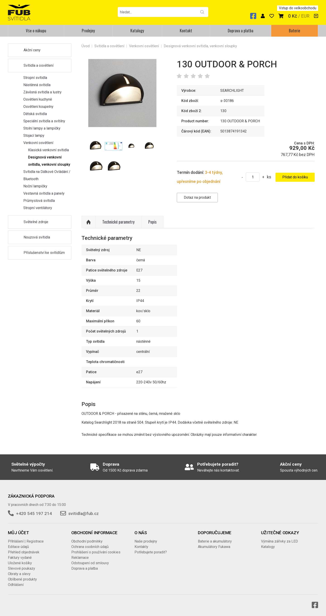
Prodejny (88, 30)
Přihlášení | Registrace (26, 541)
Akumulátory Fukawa (214, 547)
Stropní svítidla (35, 78)
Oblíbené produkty (22, 579)
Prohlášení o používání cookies (95, 552)
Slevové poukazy (21, 568)
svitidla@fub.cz (83, 513)
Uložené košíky (20, 563)
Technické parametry (118, 222)
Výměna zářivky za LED (279, 541)
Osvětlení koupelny (38, 106)
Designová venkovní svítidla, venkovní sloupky (49, 161)
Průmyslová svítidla (39, 200)
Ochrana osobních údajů (90, 547)
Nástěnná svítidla (36, 85)
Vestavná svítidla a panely (44, 193)
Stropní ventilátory (37, 208)
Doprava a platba (240, 30)
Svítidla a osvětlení (38, 65)
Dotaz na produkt (197, 197)
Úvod (86, 46)
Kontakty (141, 547)
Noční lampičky (35, 186)
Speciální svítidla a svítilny (44, 121)
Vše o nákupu (36, 30)
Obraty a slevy (19, 574)
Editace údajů (18, 547)
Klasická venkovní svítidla (48, 150)
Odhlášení (16, 585)
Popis (152, 222)
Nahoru (88, 222)
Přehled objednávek (23, 552)
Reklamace (80, 557)
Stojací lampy (33, 135)
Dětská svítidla (35, 114)
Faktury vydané (20, 557)
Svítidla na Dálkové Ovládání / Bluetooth (46, 175)
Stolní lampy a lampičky (41, 128)
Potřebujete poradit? (150, 552)
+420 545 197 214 (34, 513)
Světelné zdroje (36, 222)
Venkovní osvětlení (38, 143)
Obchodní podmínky (87, 541)
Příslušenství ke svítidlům (44, 252)
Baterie (294, 30)
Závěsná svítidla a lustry (42, 92)
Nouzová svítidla (37, 237)
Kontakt (186, 30)
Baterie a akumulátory (215, 541)
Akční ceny (32, 50)
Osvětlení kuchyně (37, 99)
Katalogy (137, 30)
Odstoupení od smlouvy (90, 563)
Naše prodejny (145, 541)
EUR (305, 16)
